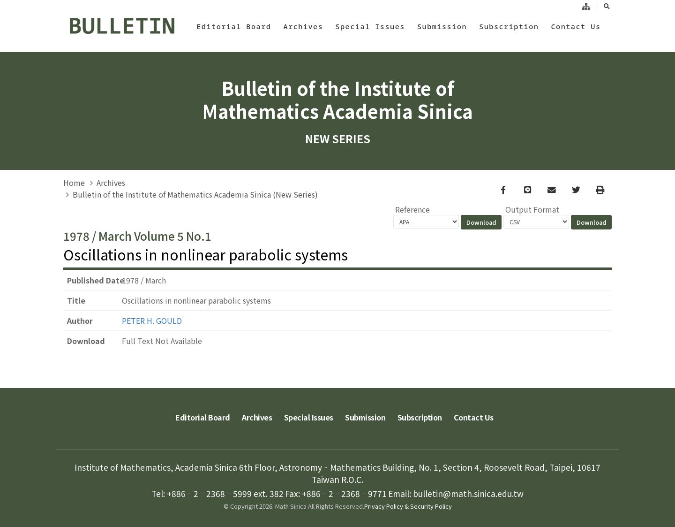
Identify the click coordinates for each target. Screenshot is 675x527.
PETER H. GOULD (152, 321)
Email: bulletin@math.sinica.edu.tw (456, 493)
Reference (412, 209)
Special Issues (370, 26)
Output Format (532, 209)
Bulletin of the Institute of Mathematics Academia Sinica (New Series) (195, 194)
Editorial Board (233, 26)
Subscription (509, 26)
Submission (442, 26)
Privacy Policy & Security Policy (408, 505)
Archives (303, 26)
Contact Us (575, 26)
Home (74, 182)
